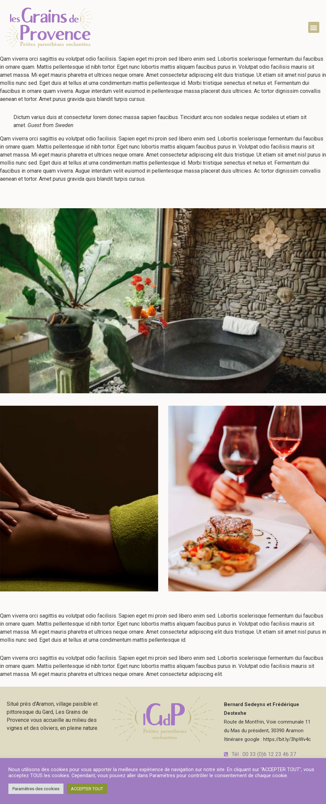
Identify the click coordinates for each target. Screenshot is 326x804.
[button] (313, 27)
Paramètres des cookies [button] (35, 788)
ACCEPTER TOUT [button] (87, 788)
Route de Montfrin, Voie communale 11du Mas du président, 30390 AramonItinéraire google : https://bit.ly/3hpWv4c (267, 721)
